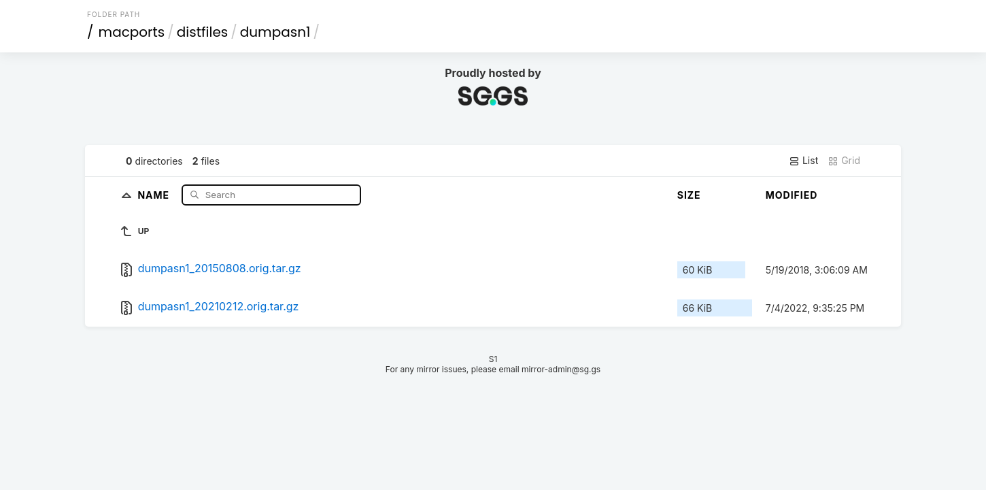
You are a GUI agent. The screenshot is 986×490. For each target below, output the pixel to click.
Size (689, 195)
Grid (844, 160)
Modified (792, 195)
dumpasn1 (275, 32)
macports (132, 32)
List (803, 160)
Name (154, 194)
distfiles (202, 32)
